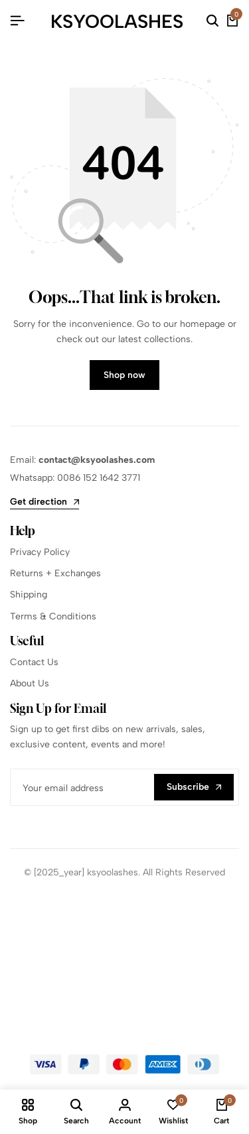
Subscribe (194, 786)
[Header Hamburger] (17, 21)
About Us (29, 683)
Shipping (28, 594)
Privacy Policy (40, 552)
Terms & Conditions (53, 616)
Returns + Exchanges (55, 573)
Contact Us (34, 662)
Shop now (124, 375)
